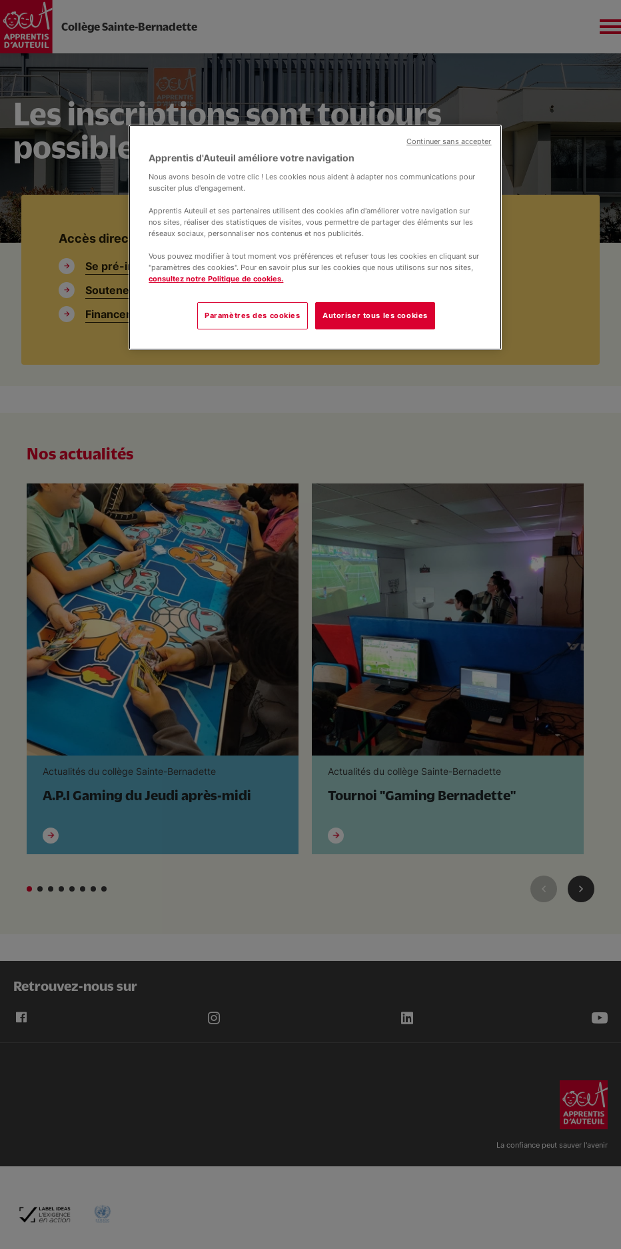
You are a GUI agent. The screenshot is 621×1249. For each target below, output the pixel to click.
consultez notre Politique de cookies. (216, 278)
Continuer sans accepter (448, 141)
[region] (315, 237)
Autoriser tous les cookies (375, 315)
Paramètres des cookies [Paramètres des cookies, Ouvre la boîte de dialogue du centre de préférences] (253, 315)
